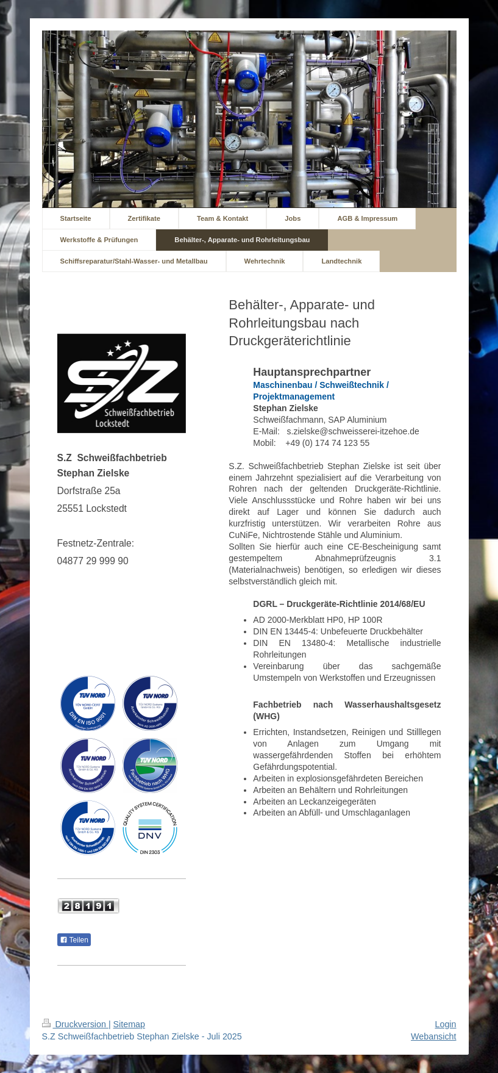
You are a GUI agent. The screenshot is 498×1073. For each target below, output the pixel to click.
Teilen (74, 940)
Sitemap (129, 1024)
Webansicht (433, 1036)
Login (446, 1024)
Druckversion (75, 1024)
